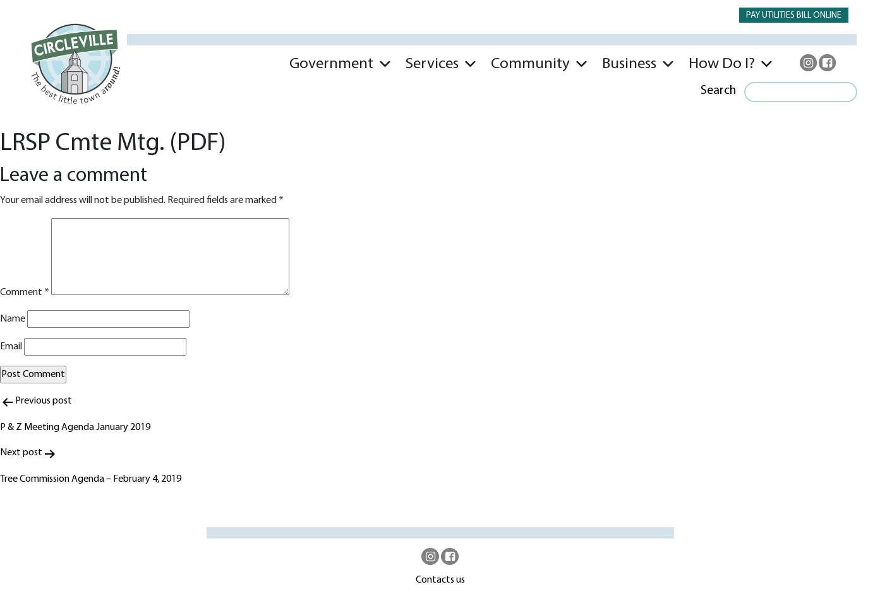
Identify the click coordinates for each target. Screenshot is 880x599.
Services (432, 64)
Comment (24, 293)
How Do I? (722, 64)
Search (718, 90)
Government (331, 64)
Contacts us (440, 580)
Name (12, 319)
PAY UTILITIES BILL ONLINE (793, 15)
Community (530, 64)
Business (629, 64)
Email (11, 347)
